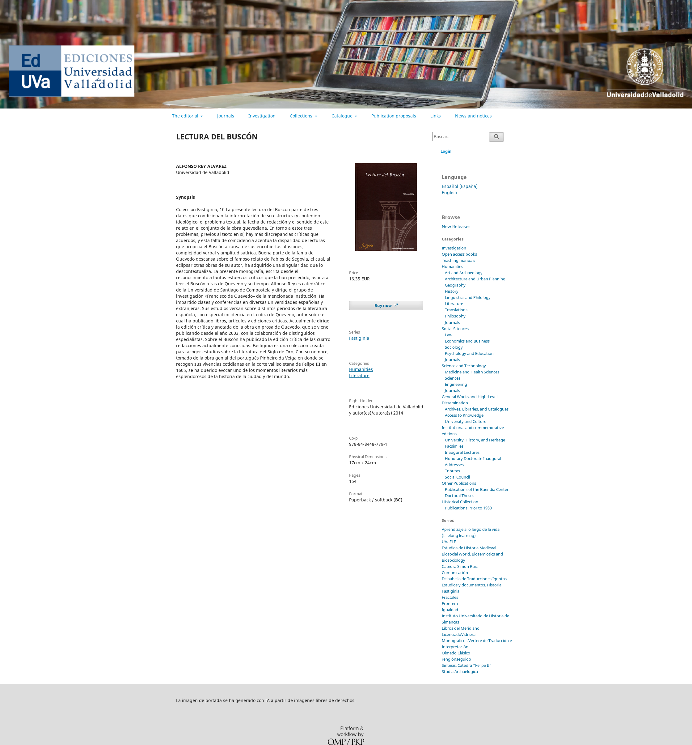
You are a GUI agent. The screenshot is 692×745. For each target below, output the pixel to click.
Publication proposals (393, 116)
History (451, 291)
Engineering (456, 384)
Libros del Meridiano (460, 628)
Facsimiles (454, 446)
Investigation (262, 116)
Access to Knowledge (464, 415)
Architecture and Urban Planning (475, 279)
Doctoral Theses (459, 495)
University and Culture (465, 421)
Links (435, 116)
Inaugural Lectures (462, 452)
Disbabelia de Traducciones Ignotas (474, 578)
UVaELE (449, 541)
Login (446, 151)
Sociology (454, 347)
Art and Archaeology (464, 272)
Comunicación (455, 572)
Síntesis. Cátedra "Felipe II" (467, 665)
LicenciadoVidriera (458, 634)
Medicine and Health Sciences (472, 372)
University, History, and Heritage (475, 440)
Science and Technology (464, 365)
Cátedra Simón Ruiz (460, 566)
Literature (359, 375)
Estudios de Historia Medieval (469, 548)
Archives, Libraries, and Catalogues (476, 409)
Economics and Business (467, 341)
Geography (455, 285)
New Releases (456, 226)
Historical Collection (460, 501)
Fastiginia (359, 338)
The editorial (186, 116)
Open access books (459, 254)
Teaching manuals (458, 260)
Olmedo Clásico (456, 653)
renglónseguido (456, 659)
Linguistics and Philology (468, 297)
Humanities (361, 369)
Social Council (457, 477)
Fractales (450, 597)
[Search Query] (460, 136)
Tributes (452, 471)
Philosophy (455, 316)
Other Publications (459, 483)
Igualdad (450, 609)
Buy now (383, 305)
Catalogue (342, 116)
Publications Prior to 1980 (468, 508)
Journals (225, 116)
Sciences (452, 378)
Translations (456, 310)
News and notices (473, 116)
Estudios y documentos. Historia (471, 585)
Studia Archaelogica (460, 671)
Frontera (450, 603)
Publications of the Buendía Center (476, 489)
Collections (302, 116)
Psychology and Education (469, 353)
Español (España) (460, 186)
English (449, 192)
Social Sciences (455, 328)
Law (448, 335)
